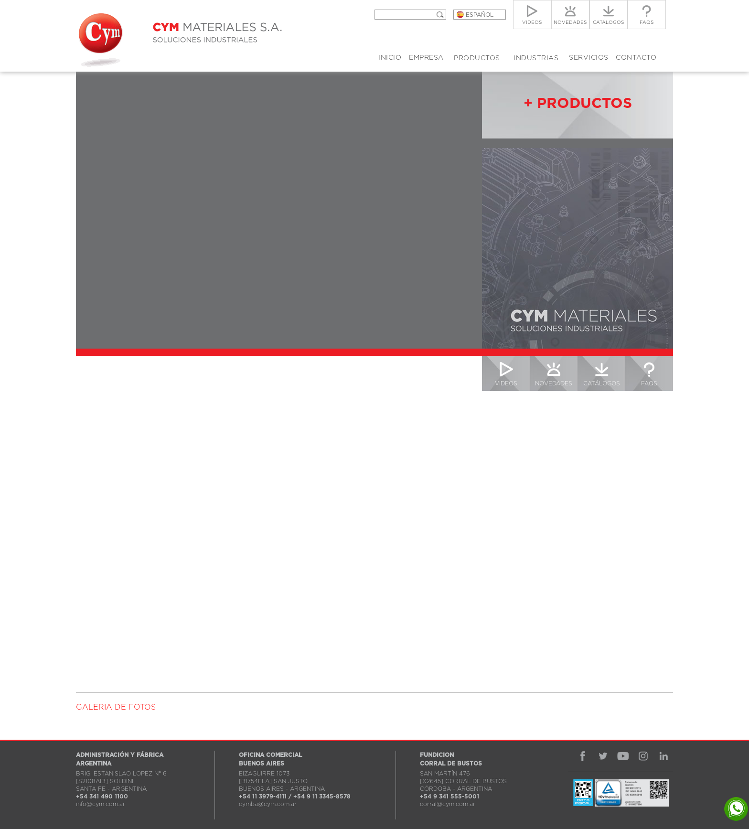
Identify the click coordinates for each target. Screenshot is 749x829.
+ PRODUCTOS (578, 103)
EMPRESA (426, 57)
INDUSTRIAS (536, 58)
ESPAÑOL (479, 15)
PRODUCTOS (477, 58)
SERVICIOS (589, 57)
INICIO (389, 57)
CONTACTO (636, 57)
